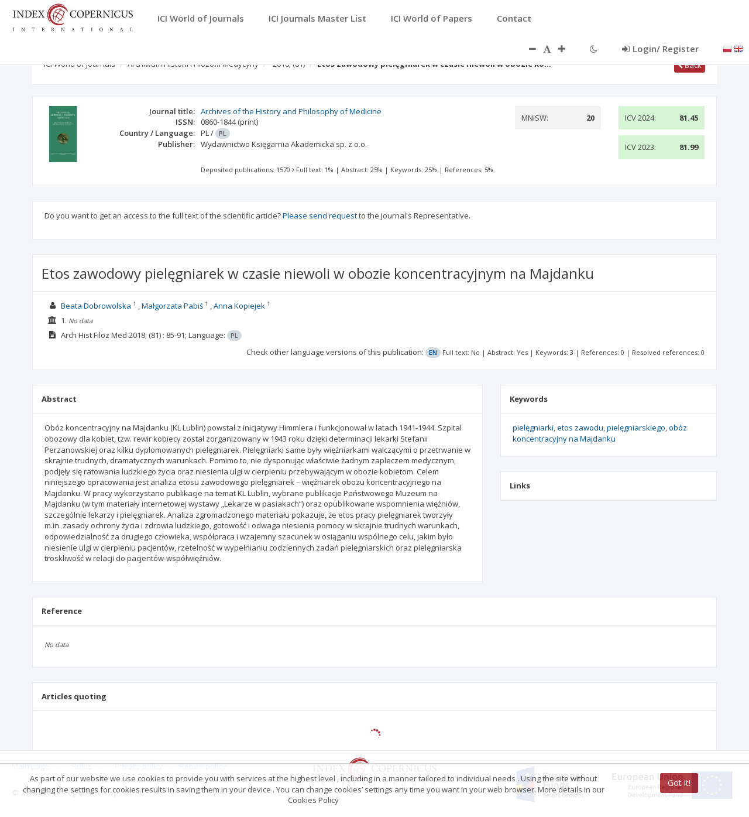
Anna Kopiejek (239, 305)
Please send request (320, 215)
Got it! (679, 782)
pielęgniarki (533, 427)
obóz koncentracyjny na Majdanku (600, 433)
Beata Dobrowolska (96, 305)
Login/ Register (660, 48)
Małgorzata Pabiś (172, 305)
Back (690, 65)
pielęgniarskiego (636, 427)
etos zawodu (580, 427)
